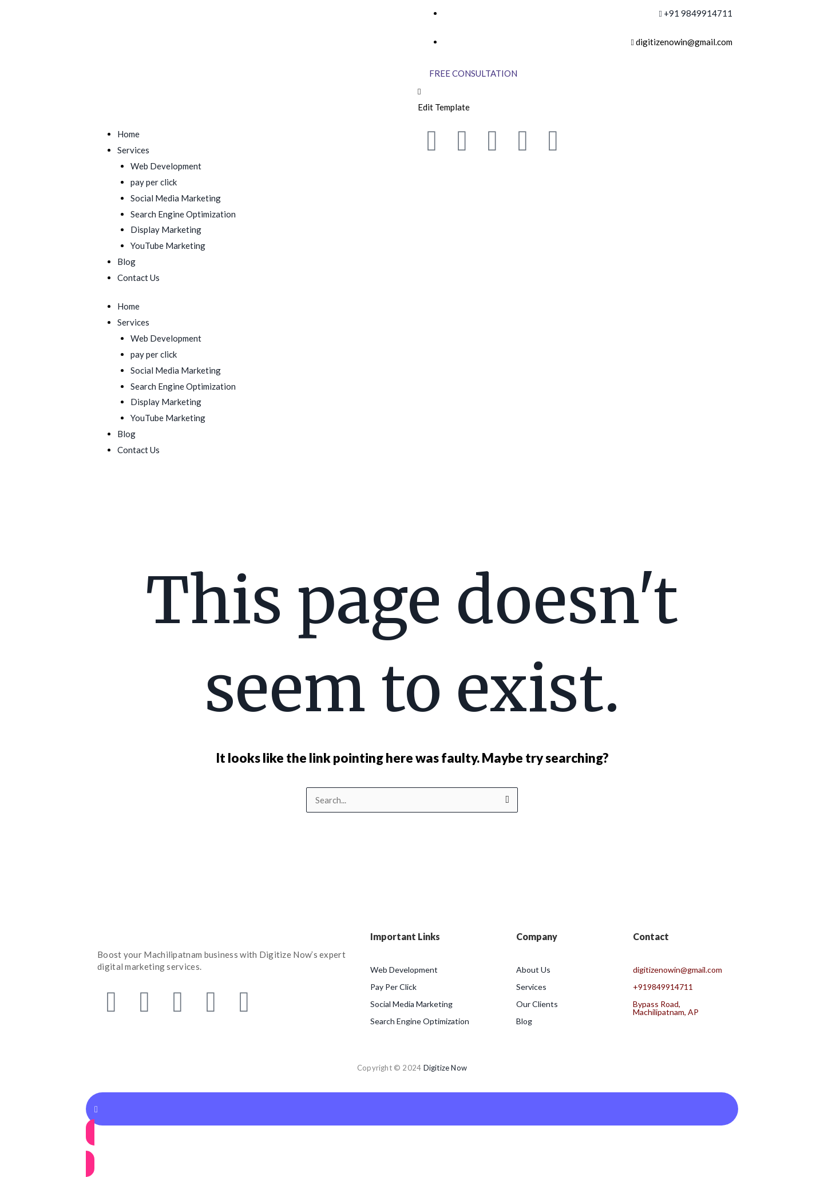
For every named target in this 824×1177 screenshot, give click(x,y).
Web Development (165, 166)
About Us (533, 969)
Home (128, 134)
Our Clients (537, 1004)
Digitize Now (445, 1067)
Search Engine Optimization (183, 214)
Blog (126, 261)
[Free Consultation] (473, 74)
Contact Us (138, 277)
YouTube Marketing (167, 245)
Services (133, 150)
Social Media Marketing (175, 198)
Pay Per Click (393, 987)
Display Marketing (165, 229)
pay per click (153, 182)
